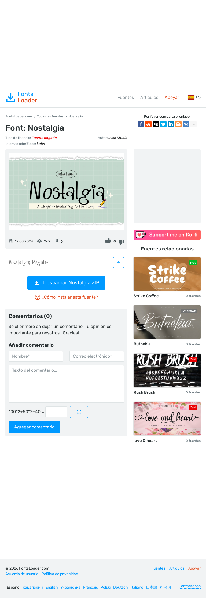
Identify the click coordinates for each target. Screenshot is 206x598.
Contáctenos (190, 586)
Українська (70, 587)
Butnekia (142, 344)
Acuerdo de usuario (21, 574)
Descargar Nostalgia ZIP (66, 283)
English (52, 587)
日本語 (151, 587)
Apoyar (172, 97)
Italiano (137, 587)
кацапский (33, 587)
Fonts (21, 97)
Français (90, 587)
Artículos (149, 97)
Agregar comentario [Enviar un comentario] (34, 426)
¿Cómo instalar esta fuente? (66, 297)
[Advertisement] (103, 44)
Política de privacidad (60, 574)
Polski (106, 587)
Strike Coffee (146, 295)
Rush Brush (144, 392)
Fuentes (125, 97)
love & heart (145, 440)
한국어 (165, 587)
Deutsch (120, 587)
